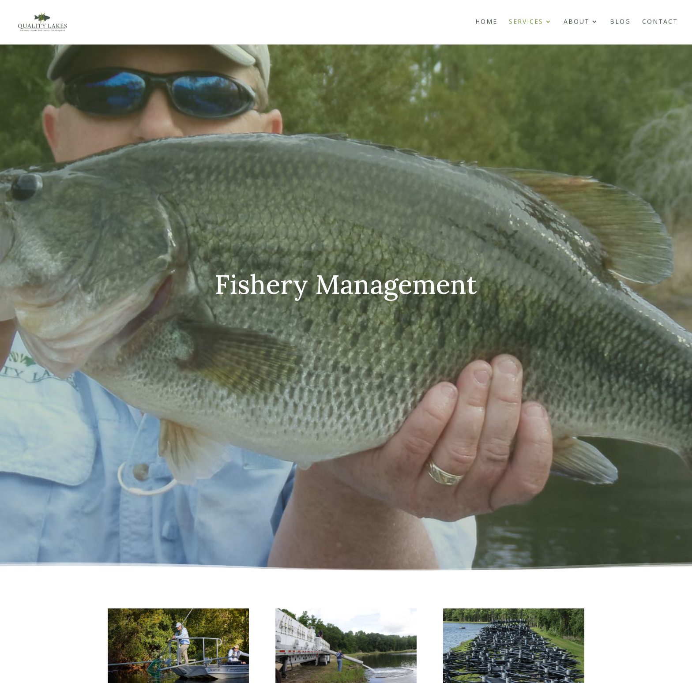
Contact (660, 23)
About (577, 23)
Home (486, 23)
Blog (620, 23)
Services (526, 23)
